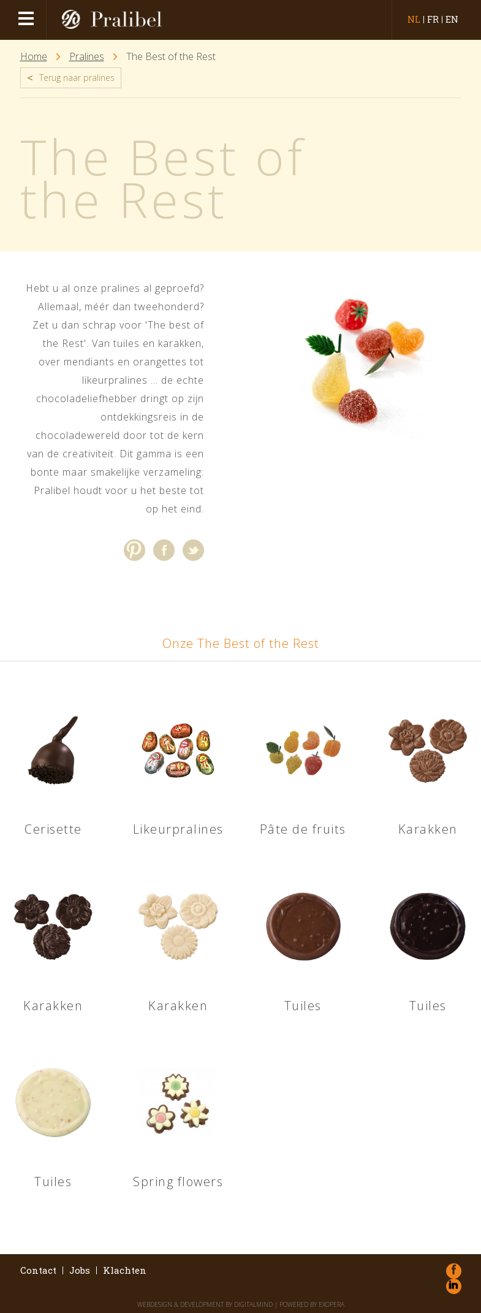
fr (433, 19)
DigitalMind (253, 1304)
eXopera (331, 1304)
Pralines (86, 56)
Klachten (124, 1270)
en (451, 19)
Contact (38, 1270)
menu (27, 20)
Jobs (79, 1270)
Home (33, 56)
